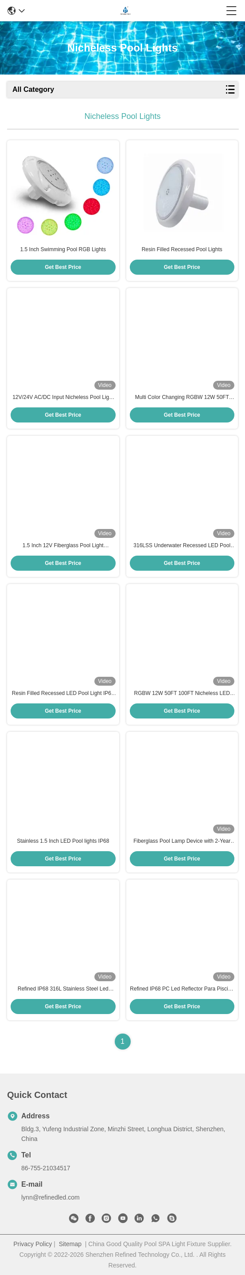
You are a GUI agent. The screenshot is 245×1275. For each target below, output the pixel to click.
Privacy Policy (32, 1243)
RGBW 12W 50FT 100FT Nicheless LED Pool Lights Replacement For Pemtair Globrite (182, 693)
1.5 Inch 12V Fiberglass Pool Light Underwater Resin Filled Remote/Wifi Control (63, 545)
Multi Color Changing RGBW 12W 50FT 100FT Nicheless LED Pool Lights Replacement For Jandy (182, 397)
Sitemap (70, 1243)
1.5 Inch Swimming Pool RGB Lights (63, 249)
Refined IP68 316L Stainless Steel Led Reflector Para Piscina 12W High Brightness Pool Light (63, 989)
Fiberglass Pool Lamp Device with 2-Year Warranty (181, 841)
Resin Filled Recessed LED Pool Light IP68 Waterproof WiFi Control (63, 693)
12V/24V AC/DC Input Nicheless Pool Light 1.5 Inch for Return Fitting (62, 397)
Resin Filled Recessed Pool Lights (182, 249)
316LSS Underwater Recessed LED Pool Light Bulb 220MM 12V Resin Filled (181, 545)
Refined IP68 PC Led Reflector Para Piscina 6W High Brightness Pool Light (182, 989)
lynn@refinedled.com (50, 1197)
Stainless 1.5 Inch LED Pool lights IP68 (63, 841)
